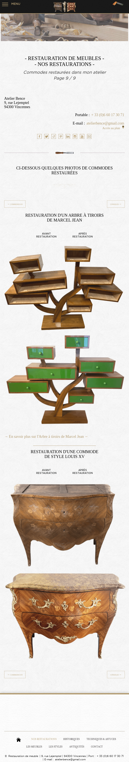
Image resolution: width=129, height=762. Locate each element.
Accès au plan (113, 128)
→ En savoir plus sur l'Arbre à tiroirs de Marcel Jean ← (46, 436)
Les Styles (55, 746)
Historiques (71, 739)
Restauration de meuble (23, 756)
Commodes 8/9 (15, 204)
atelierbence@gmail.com (105, 123)
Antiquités (76, 746)
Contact (97, 746)
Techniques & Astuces (101, 739)
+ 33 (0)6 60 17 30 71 (107, 115)
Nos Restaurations (44, 739)
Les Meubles (34, 746)
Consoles (116, 204)
